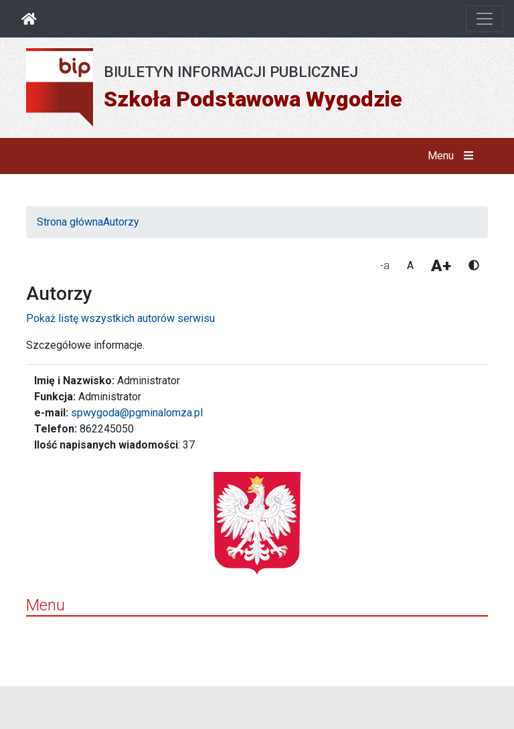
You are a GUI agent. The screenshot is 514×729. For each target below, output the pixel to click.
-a (385, 265)
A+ (441, 265)
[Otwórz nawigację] (484, 18)
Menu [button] (453, 156)
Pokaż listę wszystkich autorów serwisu (120, 318)
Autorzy (121, 222)
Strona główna (70, 222)
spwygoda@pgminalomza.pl (137, 412)
